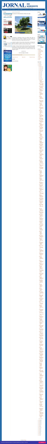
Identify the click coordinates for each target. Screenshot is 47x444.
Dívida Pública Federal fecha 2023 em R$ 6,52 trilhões (41, 360)
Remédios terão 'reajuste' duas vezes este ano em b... (41, 338)
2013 (39, 432)
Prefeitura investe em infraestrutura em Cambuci (41, 302)
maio (40, 75)
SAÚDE (39, 58)
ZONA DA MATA (35, 9)
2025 (39, 64)
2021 (39, 422)
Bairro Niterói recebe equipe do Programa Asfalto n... (41, 127)
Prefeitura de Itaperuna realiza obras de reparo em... (41, 348)
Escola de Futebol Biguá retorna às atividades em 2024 (41, 326)
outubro (40, 69)
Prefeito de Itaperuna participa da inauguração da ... (41, 98)
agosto (40, 71)
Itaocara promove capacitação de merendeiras (41, 310)
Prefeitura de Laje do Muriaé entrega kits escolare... (41, 138)
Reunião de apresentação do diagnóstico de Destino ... (41, 189)
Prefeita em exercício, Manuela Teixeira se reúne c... (40, 172)
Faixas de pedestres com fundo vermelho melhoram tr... (41, 412)
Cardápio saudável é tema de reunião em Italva (41, 323)
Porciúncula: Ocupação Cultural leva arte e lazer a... (41, 229)
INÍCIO (4, 9)
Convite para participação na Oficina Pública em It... (41, 250)
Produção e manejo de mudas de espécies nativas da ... (41, 179)
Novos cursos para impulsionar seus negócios (41, 87)
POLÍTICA (39, 56)
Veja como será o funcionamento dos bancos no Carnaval (41, 388)
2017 (39, 427)
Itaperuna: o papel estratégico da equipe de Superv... (41, 274)
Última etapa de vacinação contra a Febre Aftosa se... (41, 215)
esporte (39, 59)
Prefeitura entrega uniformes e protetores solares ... (41, 151)
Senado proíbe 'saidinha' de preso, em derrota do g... (41, 222)
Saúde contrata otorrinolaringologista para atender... (41, 154)
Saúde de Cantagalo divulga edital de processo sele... (41, 93)
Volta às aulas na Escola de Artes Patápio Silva (41, 329)
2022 (39, 421)
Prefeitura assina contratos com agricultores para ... (41, 131)
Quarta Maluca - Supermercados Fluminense (41, 121)
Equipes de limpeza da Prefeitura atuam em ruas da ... (41, 306)
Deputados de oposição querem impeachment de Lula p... (41, 267)
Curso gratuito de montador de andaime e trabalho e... (41, 243)
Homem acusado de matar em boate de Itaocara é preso (41, 186)
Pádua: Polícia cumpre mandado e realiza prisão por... (41, 239)
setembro (40, 70)
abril (39, 76)
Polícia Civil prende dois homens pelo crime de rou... (41, 161)
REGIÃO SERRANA (20, 9)
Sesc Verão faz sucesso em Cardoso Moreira (41, 378)
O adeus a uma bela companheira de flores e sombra (41, 192)
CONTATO (40, 9)
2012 (39, 433)
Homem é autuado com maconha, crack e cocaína (41, 84)
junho (40, 74)
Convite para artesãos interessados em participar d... (41, 81)
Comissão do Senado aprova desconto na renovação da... (41, 219)
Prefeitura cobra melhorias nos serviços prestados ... (41, 395)
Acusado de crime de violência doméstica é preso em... (41, 299)
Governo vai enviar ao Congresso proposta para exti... (41, 104)
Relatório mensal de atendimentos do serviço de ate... (41, 247)
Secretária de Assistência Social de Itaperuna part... (41, 319)
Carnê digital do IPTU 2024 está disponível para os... (41, 391)
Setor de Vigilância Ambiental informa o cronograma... (41, 135)
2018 (39, 426)
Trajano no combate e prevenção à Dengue (41, 289)
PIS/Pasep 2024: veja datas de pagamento (41, 145)
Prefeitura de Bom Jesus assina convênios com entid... (41, 108)
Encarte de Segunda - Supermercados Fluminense (41, 142)
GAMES (39, 55)
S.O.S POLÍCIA (40, 57)
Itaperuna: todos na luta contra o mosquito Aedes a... (41, 371)
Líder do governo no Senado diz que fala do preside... (41, 225)
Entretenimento (40, 54)
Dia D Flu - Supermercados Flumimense (41, 264)
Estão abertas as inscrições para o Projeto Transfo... (41, 416)
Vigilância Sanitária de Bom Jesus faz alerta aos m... (41, 196)
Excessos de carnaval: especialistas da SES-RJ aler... (41, 374)
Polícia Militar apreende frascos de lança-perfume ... (41, 405)
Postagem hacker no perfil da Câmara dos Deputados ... (41, 409)
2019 (39, 425)
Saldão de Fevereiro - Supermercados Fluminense (41, 124)
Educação (39, 53)
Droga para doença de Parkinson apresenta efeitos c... (40, 364)
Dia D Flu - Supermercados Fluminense (41, 261)
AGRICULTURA (40, 50)
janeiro (40, 418)
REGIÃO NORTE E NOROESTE (11, 9)
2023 (39, 420)
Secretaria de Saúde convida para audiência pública (41, 115)
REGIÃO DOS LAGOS (27, 9)
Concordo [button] (42, 442)
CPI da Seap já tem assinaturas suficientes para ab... (41, 292)
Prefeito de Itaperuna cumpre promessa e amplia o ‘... (41, 233)
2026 (39, 63)
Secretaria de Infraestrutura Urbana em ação (41, 368)
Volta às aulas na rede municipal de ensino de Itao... (41, 345)
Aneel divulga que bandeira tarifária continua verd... (41, 148)
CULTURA (39, 52)
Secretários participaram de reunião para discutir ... (41, 175)
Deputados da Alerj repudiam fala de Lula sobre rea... (41, 254)
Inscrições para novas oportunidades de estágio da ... (41, 332)
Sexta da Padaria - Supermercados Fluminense (41, 199)
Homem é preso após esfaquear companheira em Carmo (41, 354)
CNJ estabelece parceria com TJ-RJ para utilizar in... (41, 341)
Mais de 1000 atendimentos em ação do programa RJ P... (41, 281)
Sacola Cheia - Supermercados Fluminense (41, 183)
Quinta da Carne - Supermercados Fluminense (41, 101)
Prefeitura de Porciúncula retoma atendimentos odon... (41, 112)
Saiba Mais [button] (26, 442)
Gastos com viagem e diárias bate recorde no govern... (40, 285)
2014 (39, 431)
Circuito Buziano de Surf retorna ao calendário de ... (41, 168)
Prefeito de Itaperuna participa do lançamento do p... (41, 258)
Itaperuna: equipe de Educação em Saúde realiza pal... (41, 296)
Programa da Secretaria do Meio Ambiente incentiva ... (41, 381)
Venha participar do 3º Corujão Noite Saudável (41, 119)
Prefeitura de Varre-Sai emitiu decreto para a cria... (41, 158)
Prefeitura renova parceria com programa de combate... (41, 202)
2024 (39, 65)
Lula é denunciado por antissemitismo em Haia (41, 165)
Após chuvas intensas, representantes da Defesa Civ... (41, 209)
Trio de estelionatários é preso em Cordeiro (41, 402)
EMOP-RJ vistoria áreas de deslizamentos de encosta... (41, 90)
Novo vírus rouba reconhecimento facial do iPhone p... (41, 271)
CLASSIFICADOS (40, 51)
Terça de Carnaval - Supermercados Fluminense (41, 385)
